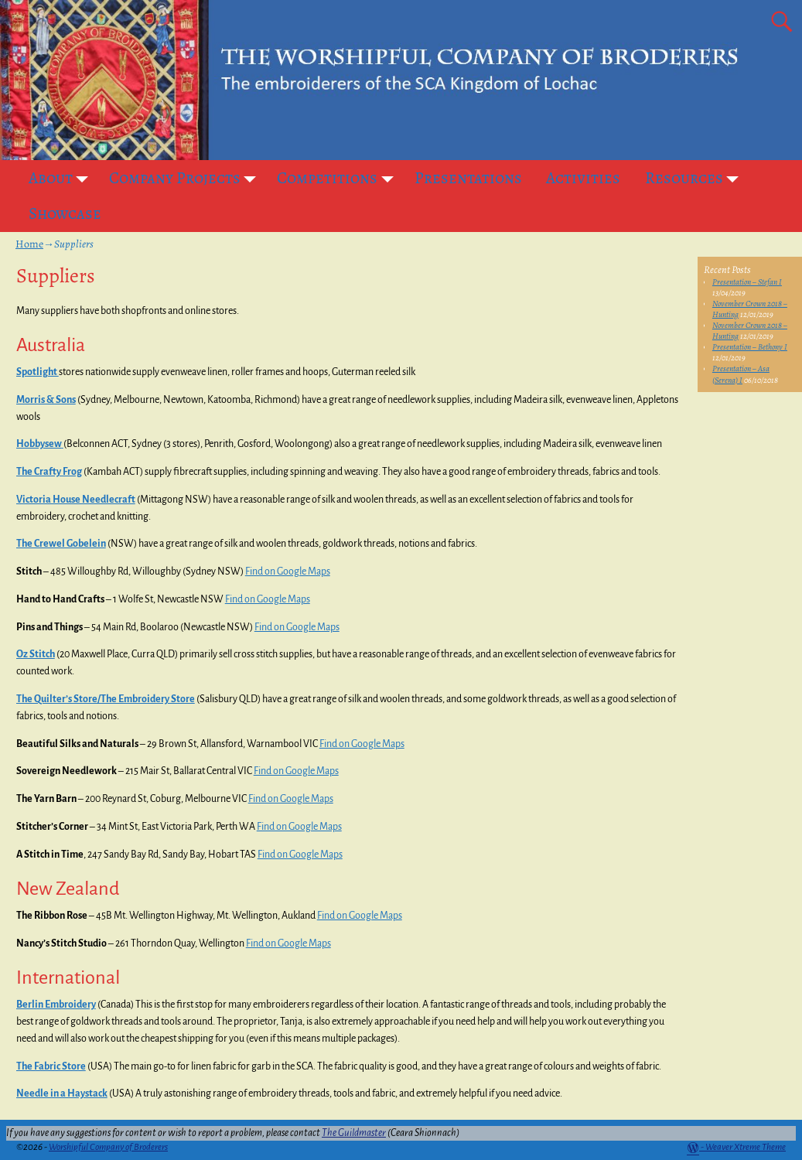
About (63, 178)
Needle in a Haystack (62, 1093)
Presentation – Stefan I (747, 282)
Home (29, 244)
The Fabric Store (51, 1066)
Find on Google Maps (287, 571)
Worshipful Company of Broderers (108, 1147)
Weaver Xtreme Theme (745, 1147)
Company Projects (187, 178)
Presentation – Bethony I (749, 347)
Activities (583, 178)
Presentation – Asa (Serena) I (741, 374)
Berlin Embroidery (56, 1004)
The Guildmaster (354, 1133)
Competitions (339, 178)
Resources (696, 178)
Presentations (468, 178)
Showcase (65, 213)
